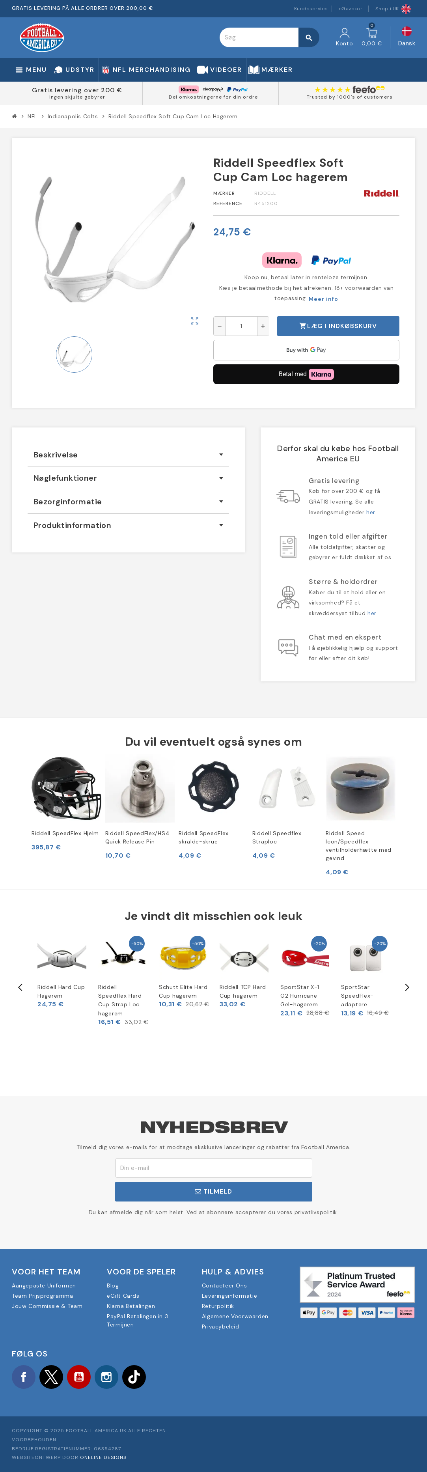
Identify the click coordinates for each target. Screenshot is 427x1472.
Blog (113, 1285)
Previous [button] (20, 987)
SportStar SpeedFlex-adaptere (357, 995)
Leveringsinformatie (229, 1295)
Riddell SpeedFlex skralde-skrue (204, 837)
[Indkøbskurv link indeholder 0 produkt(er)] (372, 37)
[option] (62, 971)
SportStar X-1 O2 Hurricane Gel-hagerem (299, 995)
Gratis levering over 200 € (77, 90)
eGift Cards (123, 1295)
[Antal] (241, 326)
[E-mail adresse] (213, 1168)
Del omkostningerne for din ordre (213, 97)
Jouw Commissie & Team (47, 1306)
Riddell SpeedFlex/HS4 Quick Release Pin (137, 837)
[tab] (128, 454)
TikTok (134, 1377)
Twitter (51, 1377)
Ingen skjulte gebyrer (77, 97)
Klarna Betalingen (131, 1306)
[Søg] (269, 37)
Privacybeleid (220, 1326)
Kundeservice (311, 9)
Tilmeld (213, 1191)
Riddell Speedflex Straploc (277, 837)
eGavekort (351, 9)
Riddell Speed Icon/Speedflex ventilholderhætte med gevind (359, 846)
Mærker (224, 193)
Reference (227, 203)
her (370, 512)
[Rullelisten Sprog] (407, 37)
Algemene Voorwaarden (235, 1316)
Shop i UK (393, 9)
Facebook (23, 1377)
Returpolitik (218, 1306)
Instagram (106, 1377)
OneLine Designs (103, 1457)
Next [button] (406, 987)
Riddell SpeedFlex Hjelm (65, 833)
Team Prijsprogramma (42, 1295)
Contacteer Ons (224, 1285)
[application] (306, 350)
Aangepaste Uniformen (44, 1285)
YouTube (79, 1377)
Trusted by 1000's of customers (350, 97)
